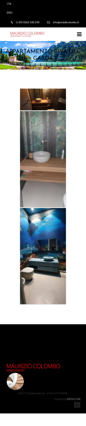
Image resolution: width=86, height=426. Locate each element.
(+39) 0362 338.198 (25, 22)
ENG (9, 12)
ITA (9, 3)
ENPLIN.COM (73, 399)
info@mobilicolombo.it (63, 22)
